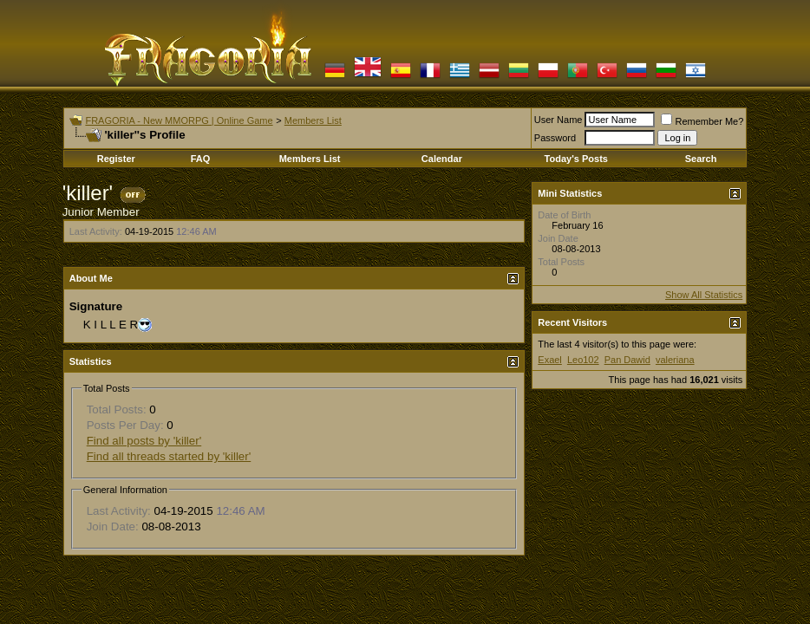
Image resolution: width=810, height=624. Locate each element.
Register (116, 158)
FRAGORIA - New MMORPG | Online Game (178, 120)
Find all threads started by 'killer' (169, 456)
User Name (558, 119)
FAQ (201, 158)
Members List (313, 120)
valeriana (675, 359)
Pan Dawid (627, 359)
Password (555, 138)
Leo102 (583, 359)
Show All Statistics (703, 294)
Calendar (441, 158)
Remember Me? (702, 121)
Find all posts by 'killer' (144, 440)
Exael (550, 359)
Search (701, 158)
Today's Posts (576, 158)
